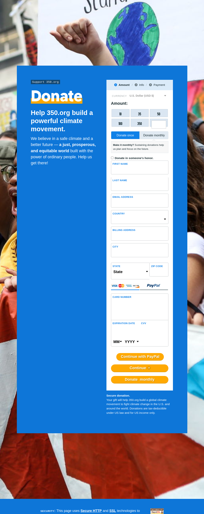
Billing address (124, 230)
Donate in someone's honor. (134, 158)
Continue (138, 368)
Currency (119, 96)
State (116, 266)
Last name (120, 180)
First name (120, 164)
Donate (140, 379)
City (115, 246)
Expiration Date (124, 323)
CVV (143, 323)
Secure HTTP (91, 511)
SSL (112, 511)
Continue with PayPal (140, 357)
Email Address (123, 197)
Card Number (122, 297)
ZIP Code (157, 266)
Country (119, 213)
